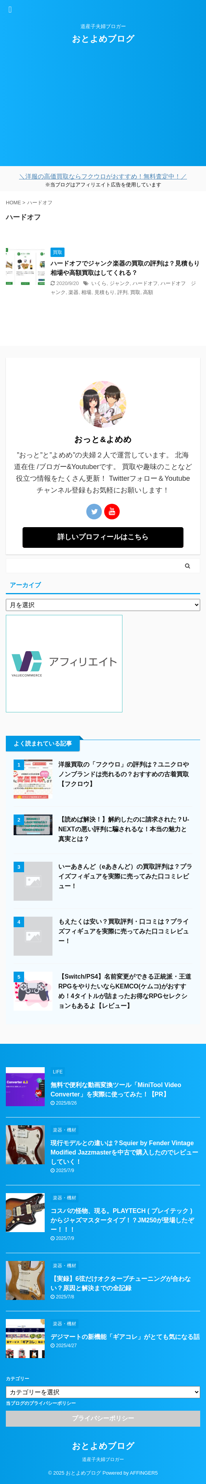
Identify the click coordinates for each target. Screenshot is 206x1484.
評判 (122, 292)
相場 (86, 292)
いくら (98, 283)
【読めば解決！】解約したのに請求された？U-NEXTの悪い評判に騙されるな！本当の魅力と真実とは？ (123, 829)
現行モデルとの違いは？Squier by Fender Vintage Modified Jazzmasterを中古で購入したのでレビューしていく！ (124, 1152)
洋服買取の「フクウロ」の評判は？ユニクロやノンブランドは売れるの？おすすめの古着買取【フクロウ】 (123, 774)
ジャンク (120, 283)
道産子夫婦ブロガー (103, 1459)
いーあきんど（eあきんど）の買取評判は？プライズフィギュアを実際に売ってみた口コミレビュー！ (125, 876)
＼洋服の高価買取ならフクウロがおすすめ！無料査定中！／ (103, 176)
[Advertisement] (103, 111)
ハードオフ (145, 283)
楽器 (73, 292)
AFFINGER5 (144, 1473)
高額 (148, 292)
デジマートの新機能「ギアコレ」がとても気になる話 (125, 1336)
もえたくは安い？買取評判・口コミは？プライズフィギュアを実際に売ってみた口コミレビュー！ (123, 931)
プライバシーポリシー (103, 1418)
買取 (135, 292)
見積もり (104, 292)
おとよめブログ (103, 39)
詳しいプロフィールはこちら (103, 537)
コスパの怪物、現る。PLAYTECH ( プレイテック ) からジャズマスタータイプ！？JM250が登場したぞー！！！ (122, 1220)
